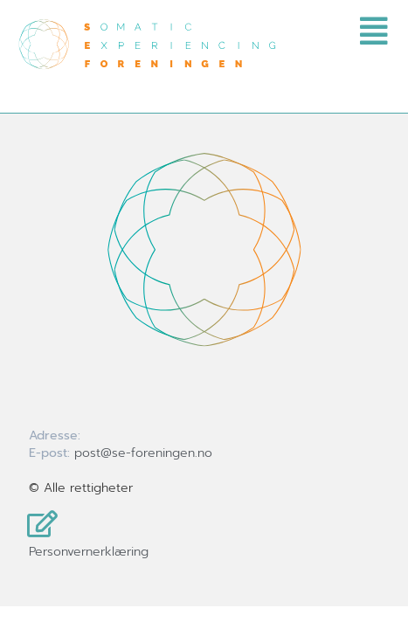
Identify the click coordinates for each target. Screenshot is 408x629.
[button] (239, 31)
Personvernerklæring (89, 552)
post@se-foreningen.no (143, 453)
